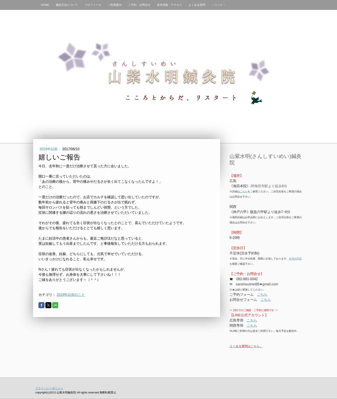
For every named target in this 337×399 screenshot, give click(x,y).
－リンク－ (219, 4)
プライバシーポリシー (49, 388)
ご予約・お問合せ (139, 4)
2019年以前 (49, 149)
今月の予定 (295, 258)
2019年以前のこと (71, 295)
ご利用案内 (115, 4)
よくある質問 (196, 4)
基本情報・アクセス (169, 4)
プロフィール (92, 4)
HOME (45, 4)
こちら (244, 191)
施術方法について (67, 4)
